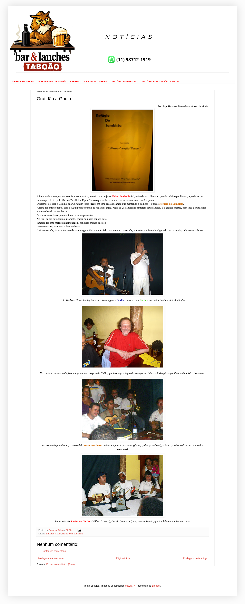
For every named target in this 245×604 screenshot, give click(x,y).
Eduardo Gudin (53, 533)
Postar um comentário (54, 551)
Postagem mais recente (50, 558)
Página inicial (123, 558)
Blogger (156, 585)
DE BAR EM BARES (22, 81)
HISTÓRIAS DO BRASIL (124, 81)
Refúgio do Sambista (72, 533)
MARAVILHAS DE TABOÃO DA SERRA (58, 81)
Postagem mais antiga (195, 558)
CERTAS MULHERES (95, 81)
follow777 (130, 585)
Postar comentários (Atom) (61, 564)
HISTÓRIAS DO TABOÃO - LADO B (160, 81)
